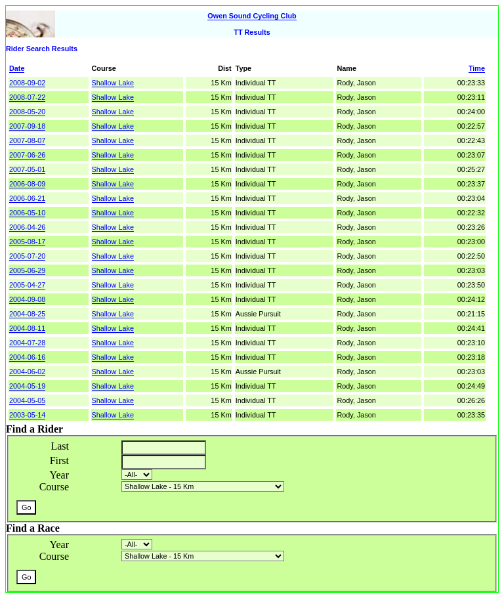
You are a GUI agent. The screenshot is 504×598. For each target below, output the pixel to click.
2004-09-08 (27, 299)
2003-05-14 (27, 415)
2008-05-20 (27, 112)
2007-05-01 (27, 169)
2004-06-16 (27, 357)
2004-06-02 (27, 371)
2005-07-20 (27, 256)
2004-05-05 (27, 400)
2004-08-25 (27, 314)
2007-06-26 (27, 155)
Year (59, 475)
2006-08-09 (27, 184)
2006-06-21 (27, 198)
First (59, 460)
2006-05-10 (27, 213)
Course (54, 486)
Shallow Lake (113, 83)
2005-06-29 (27, 270)
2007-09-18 (27, 126)
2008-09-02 (27, 83)
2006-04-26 (27, 227)
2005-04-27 (27, 285)
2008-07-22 (27, 97)
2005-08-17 (27, 242)
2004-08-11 (27, 328)
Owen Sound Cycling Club (251, 16)
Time (477, 68)
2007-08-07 (27, 140)
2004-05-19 (27, 386)
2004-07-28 (27, 343)
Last (60, 446)
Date (16, 68)
